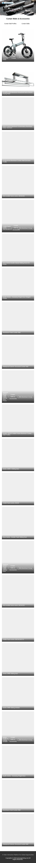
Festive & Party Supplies (24, 11)
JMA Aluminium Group (25, 228)
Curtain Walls (26, 23)
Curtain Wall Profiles (10, 23)
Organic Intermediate (25, 9)
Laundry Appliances (11, 11)
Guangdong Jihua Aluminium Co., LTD (24, 56)
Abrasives (18, 13)
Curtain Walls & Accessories (16, 228)
